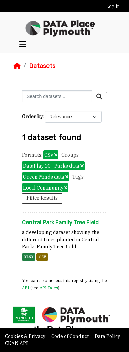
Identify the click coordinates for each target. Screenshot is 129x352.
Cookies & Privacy (25, 336)
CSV (42, 257)
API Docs (49, 287)
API (25, 287)
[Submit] (99, 96)
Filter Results (42, 198)
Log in (113, 6)
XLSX (28, 257)
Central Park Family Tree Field (60, 222)
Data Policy (107, 336)
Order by (32, 116)
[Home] (17, 65)
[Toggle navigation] (23, 44)
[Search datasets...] (57, 96)
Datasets (42, 65)
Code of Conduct (70, 336)
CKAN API (16, 343)
